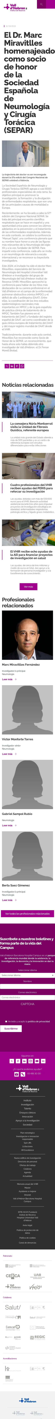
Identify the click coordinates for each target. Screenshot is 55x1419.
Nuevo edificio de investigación (27, 1158)
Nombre (27, 981)
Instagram (30, 1060)
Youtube (37, 1060)
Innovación (27, 1116)
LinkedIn (12, 365)
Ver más (28, 586)
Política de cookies (27, 1238)
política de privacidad (39, 1021)
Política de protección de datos (27, 1231)
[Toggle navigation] (50, 4)
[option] (25, 153)
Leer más (7, 679)
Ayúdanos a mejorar (27, 1191)
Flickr (43, 1060)
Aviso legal (27, 1225)
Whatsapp (22, 365)
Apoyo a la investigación (27, 1120)
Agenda (27, 1172)
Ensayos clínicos (27, 1112)
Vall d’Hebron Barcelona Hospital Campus (27, 1200)
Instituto (27, 1100)
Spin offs (27, 1143)
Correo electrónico (27, 992)
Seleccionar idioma (27, 970)
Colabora (28, 1169)
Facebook (17, 365)
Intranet (27, 1195)
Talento (27, 1108)
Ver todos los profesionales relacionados (27, 913)
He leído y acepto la (29, 1021)
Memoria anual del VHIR (27, 1184)
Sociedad (27, 1124)
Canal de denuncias (27, 1243)
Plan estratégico (27, 1133)
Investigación (27, 1104)
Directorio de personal (27, 1162)
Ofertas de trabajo (28, 1165)
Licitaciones (27, 1146)
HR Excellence (27, 1150)
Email (16, 1073)
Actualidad (27, 1176)
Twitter (7, 365)
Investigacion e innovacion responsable (27, 1137)
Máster (27, 1188)
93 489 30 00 (34, 1073)
